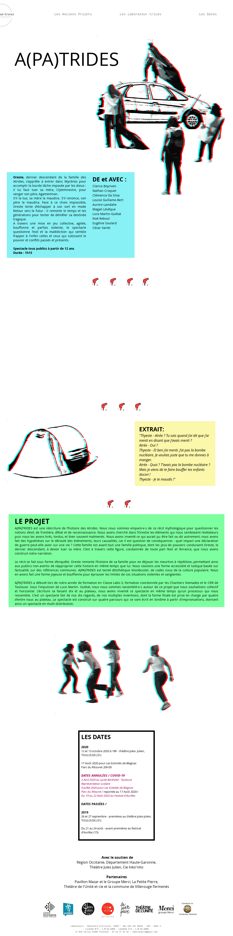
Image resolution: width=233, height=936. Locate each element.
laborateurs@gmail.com (144, 932)
